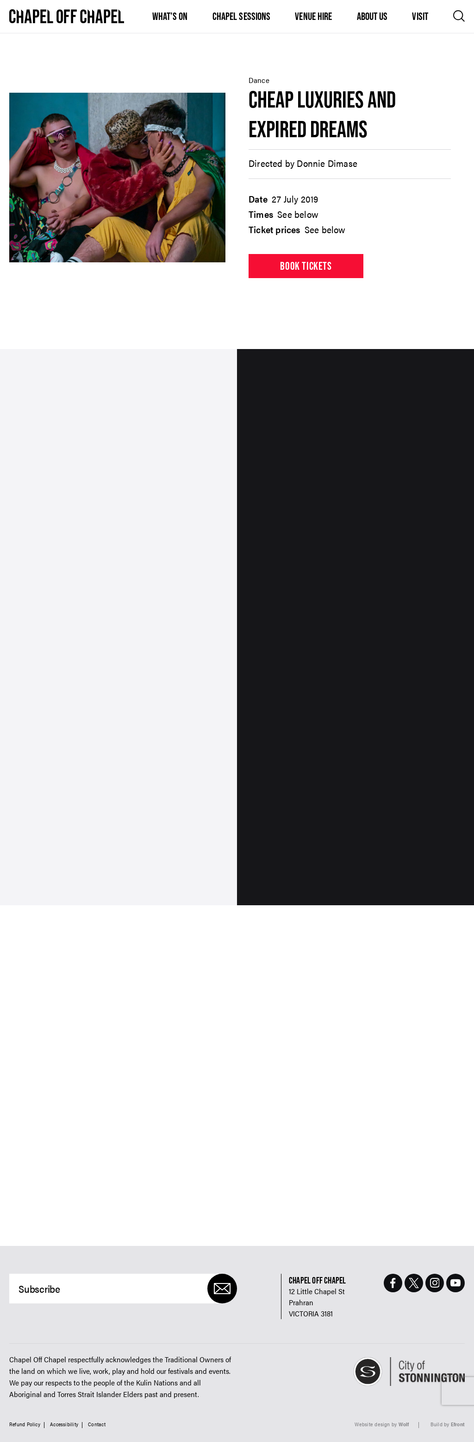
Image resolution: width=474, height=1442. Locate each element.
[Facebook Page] (393, 1283)
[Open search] (459, 16)
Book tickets (305, 266)
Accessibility (64, 1424)
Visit (420, 16)
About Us (372, 16)
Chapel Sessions (241, 16)
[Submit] (222, 1288)
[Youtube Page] (455, 1283)
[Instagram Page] (434, 1283)
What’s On (170, 16)
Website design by (382, 1424)
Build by (447, 1424)
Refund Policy (24, 1424)
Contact (97, 1424)
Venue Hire (313, 16)
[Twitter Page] (414, 1283)
